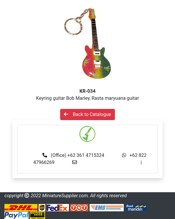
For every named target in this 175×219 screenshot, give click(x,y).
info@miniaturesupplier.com (110, 162)
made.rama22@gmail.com (87, 169)
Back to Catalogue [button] (87, 114)
